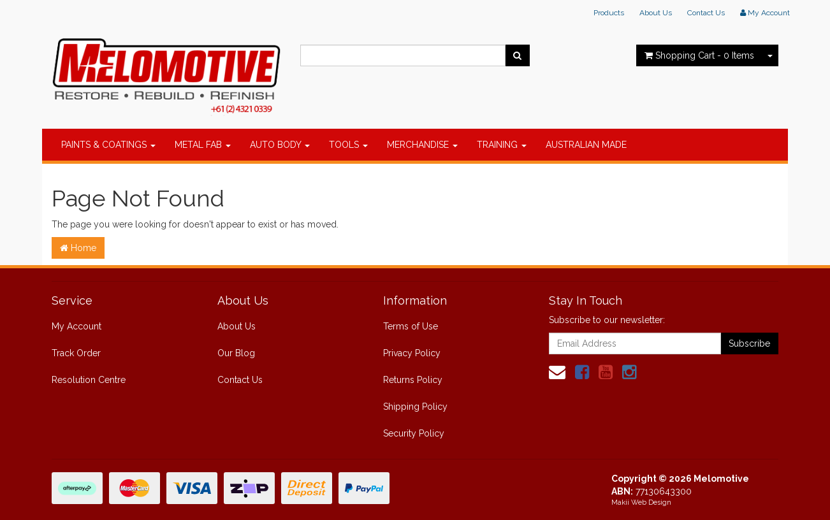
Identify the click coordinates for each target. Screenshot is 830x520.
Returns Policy (412, 380)
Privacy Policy (411, 353)
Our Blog (236, 353)
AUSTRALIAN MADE (586, 145)
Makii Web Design (641, 502)
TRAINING (502, 145)
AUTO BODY (280, 145)
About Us (655, 12)
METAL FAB (203, 145)
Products (608, 12)
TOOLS (348, 145)
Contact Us (706, 12)
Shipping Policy (415, 406)
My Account (76, 326)
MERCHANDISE (422, 145)
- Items (699, 55)
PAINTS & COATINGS (108, 145)
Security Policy (413, 433)
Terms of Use (410, 326)
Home (78, 248)
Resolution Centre (89, 380)
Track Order (76, 353)
